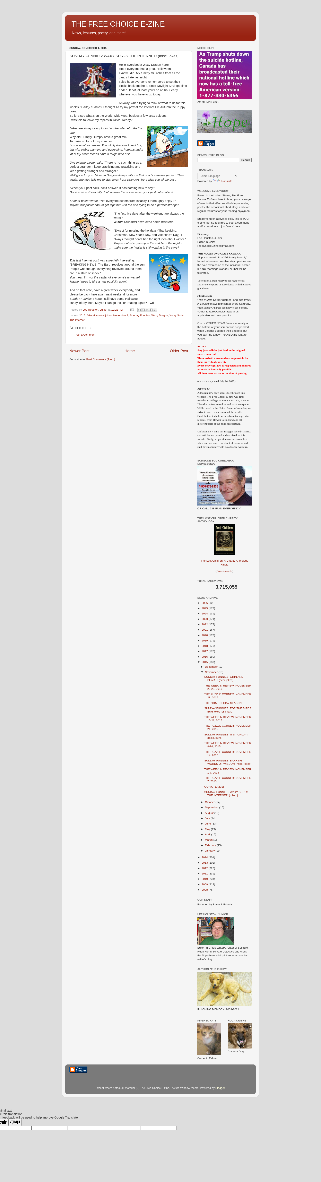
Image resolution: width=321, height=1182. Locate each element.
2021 (205, 629)
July (208, 818)
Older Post (179, 351)
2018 (205, 645)
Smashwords (224, 571)
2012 (205, 868)
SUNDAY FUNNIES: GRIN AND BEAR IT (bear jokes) (223, 678)
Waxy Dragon (159, 315)
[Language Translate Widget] (217, 176)
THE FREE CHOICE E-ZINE (118, 24)
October (210, 802)
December (211, 666)
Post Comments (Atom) (100, 359)
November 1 (120, 315)
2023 (205, 619)
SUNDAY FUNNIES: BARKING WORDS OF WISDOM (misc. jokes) (227, 762)
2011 (205, 873)
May (208, 829)
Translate (222, 181)
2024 (205, 613)
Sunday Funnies (140, 315)
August (209, 812)
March (209, 839)
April (208, 834)
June (208, 823)
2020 (205, 635)
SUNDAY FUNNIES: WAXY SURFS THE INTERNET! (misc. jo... (226, 794)
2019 (205, 640)
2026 (205, 602)
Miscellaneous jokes (99, 315)
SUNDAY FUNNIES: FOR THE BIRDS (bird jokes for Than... (227, 710)
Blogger (220, 1087)
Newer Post (79, 351)
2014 (205, 857)
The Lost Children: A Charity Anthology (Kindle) (224, 559)
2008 (205, 889)
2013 (205, 862)
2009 (205, 884)
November (211, 672)
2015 (82, 315)
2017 (205, 651)
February (211, 845)
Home (129, 351)
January (210, 850)
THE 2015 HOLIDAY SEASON (223, 703)
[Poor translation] (14, 1122)
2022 (205, 624)
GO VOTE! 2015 (214, 786)
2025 (205, 608)
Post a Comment (85, 334)
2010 (205, 878)
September (212, 807)
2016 (205, 656)
